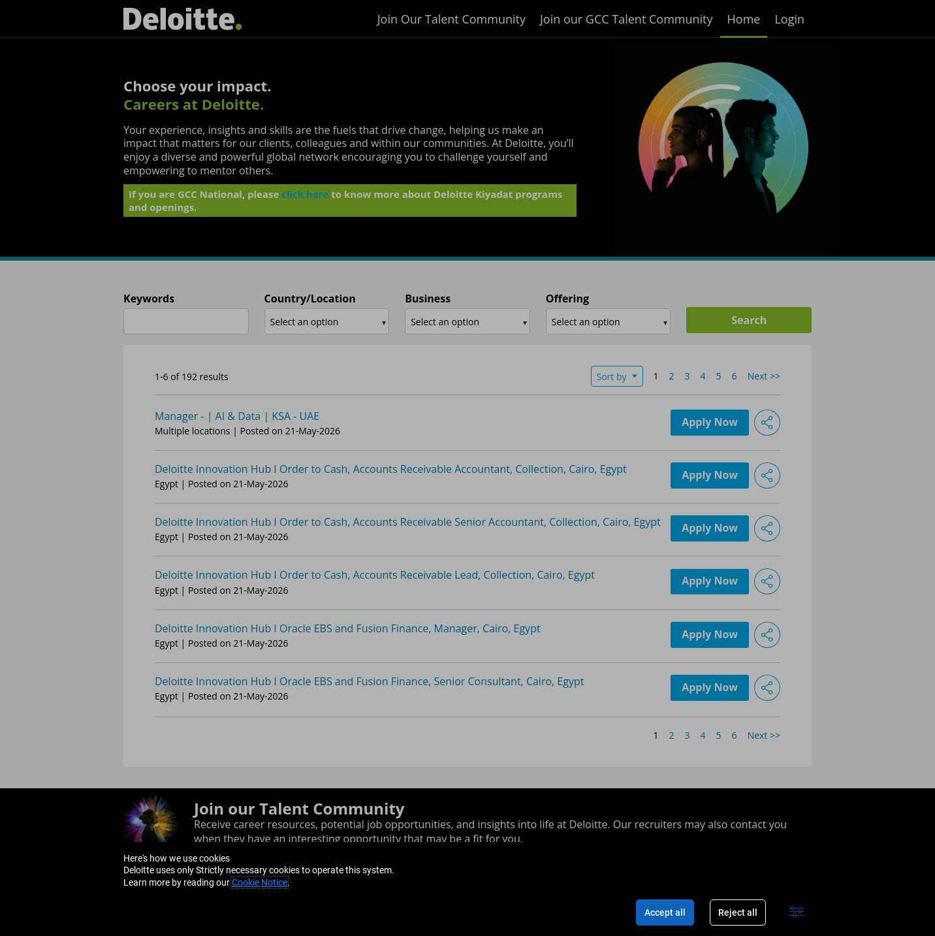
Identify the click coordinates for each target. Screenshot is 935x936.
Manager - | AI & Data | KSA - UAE (237, 416)
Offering (567, 299)
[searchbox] (321, 321)
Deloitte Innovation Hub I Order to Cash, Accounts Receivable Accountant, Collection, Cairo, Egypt (391, 469)
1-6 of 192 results (192, 376)
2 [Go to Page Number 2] (671, 376)
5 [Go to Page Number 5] (718, 376)
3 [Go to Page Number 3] (687, 376)
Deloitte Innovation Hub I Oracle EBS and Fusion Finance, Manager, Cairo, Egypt (348, 628)
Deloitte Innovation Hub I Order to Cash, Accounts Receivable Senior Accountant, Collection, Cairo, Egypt (408, 522)
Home (744, 19)
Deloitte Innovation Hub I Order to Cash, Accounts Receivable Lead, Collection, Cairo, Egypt (375, 575)
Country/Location (310, 299)
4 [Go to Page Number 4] (703, 376)
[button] (767, 423)
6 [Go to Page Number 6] (734, 376)
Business (428, 299)
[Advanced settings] (797, 912)
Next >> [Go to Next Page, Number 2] (764, 376)
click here (304, 197)
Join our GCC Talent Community (626, 19)
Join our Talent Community (299, 808)
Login (789, 19)
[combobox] (186, 321)
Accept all (665, 912)
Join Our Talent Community (451, 19)
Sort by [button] (612, 376)
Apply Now (710, 422)
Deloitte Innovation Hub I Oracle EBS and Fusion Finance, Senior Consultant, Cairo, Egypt (369, 681)
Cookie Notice (259, 882)
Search (749, 320)
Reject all (737, 912)
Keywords (148, 299)
